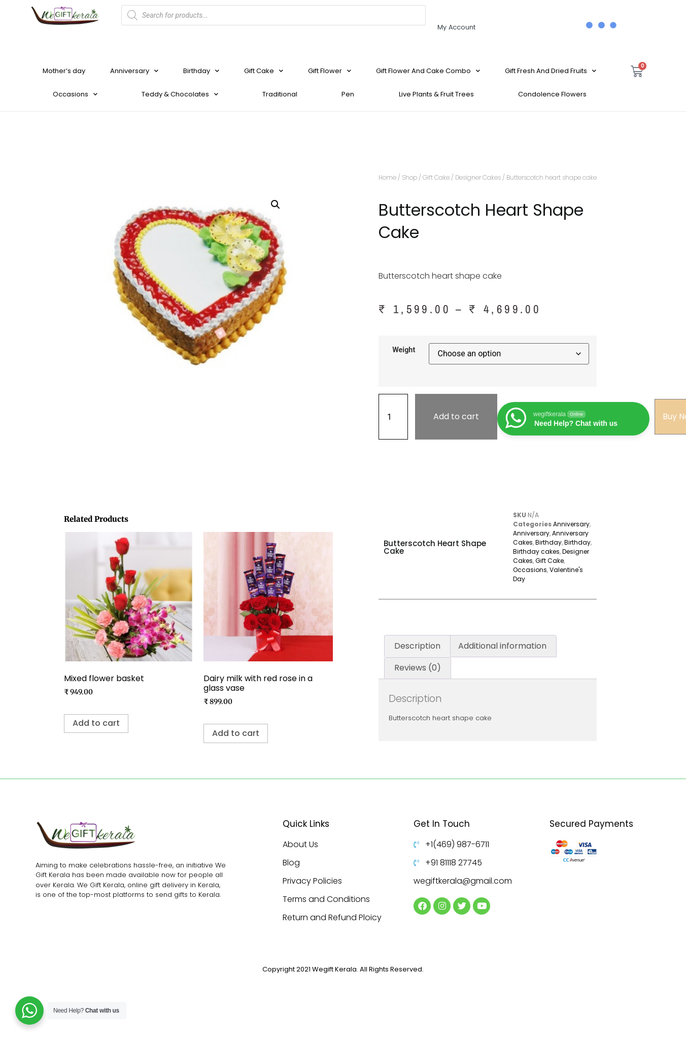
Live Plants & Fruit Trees (436, 94)
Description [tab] (417, 646)
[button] (275, 204)
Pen (347, 94)
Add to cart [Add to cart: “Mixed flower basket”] (96, 723)
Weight (403, 350)
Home (387, 177)
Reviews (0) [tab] (417, 668)
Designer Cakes (478, 177)
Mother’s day (64, 71)
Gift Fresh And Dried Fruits (550, 70)
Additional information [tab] (502, 646)
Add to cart (456, 416)
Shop (409, 177)
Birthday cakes (536, 551)
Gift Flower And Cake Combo (428, 70)
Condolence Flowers (552, 94)
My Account (456, 27)
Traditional (279, 94)
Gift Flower (329, 70)
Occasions (75, 94)
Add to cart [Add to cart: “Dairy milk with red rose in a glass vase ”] (235, 733)
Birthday (201, 70)
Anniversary (134, 70)
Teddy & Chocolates (180, 94)
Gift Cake (263, 70)
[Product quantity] (393, 417)
